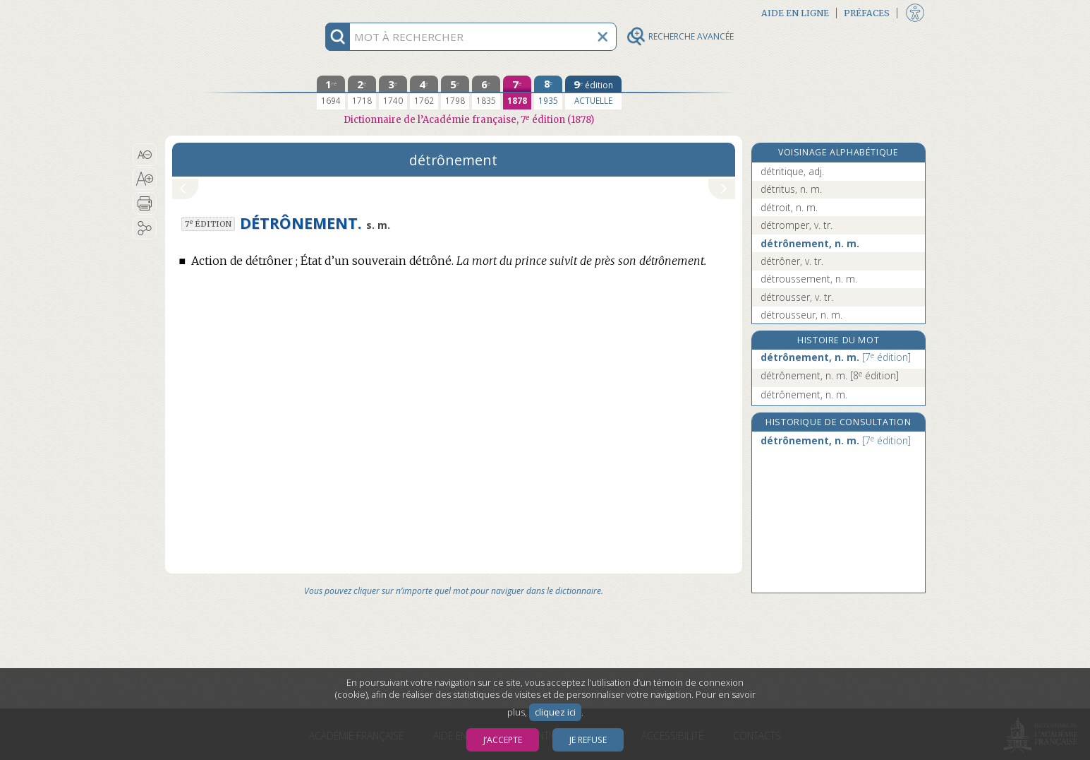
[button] (145, 154)
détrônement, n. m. (810, 243)
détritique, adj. (792, 171)
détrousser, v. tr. (797, 297)
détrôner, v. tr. (792, 261)
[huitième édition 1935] (548, 92)
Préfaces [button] (867, 13)
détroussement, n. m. (809, 278)
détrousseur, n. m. (801, 314)
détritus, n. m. (791, 189)
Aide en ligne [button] (795, 13)
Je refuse (588, 740)
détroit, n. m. (789, 207)
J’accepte (502, 740)
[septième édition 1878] (517, 92)
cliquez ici (555, 712)
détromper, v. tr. (796, 225)
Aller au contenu (220, 12)
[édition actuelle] (593, 92)
